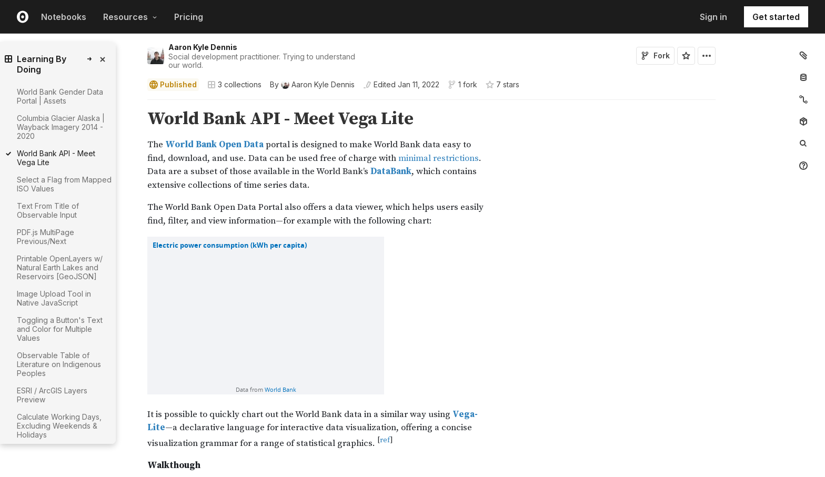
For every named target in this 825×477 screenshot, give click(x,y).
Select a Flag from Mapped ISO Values (64, 184)
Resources (130, 17)
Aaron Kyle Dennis (202, 47)
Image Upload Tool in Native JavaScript (54, 298)
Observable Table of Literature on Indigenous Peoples (59, 364)
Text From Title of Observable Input (48, 210)
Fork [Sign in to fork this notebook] (655, 55)
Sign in (713, 17)
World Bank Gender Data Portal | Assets (60, 96)
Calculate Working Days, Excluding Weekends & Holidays (59, 425)
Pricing (188, 17)
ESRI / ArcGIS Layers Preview (52, 395)
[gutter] (79, 465)
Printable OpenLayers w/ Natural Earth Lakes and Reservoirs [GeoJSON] (60, 267)
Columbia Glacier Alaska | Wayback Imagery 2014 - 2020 (61, 127)
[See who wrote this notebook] (312, 84)
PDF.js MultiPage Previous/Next (45, 237)
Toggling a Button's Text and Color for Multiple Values (60, 329)
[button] (134, 104)
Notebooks (63, 17)
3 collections (234, 84)
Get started (776, 17)
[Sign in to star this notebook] (686, 56)
